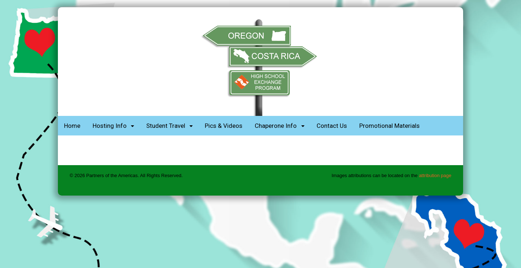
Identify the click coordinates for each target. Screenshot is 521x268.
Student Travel (165, 125)
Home (72, 125)
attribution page (435, 175)
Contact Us (332, 125)
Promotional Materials (389, 125)
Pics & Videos (223, 125)
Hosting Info (110, 125)
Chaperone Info (276, 125)
